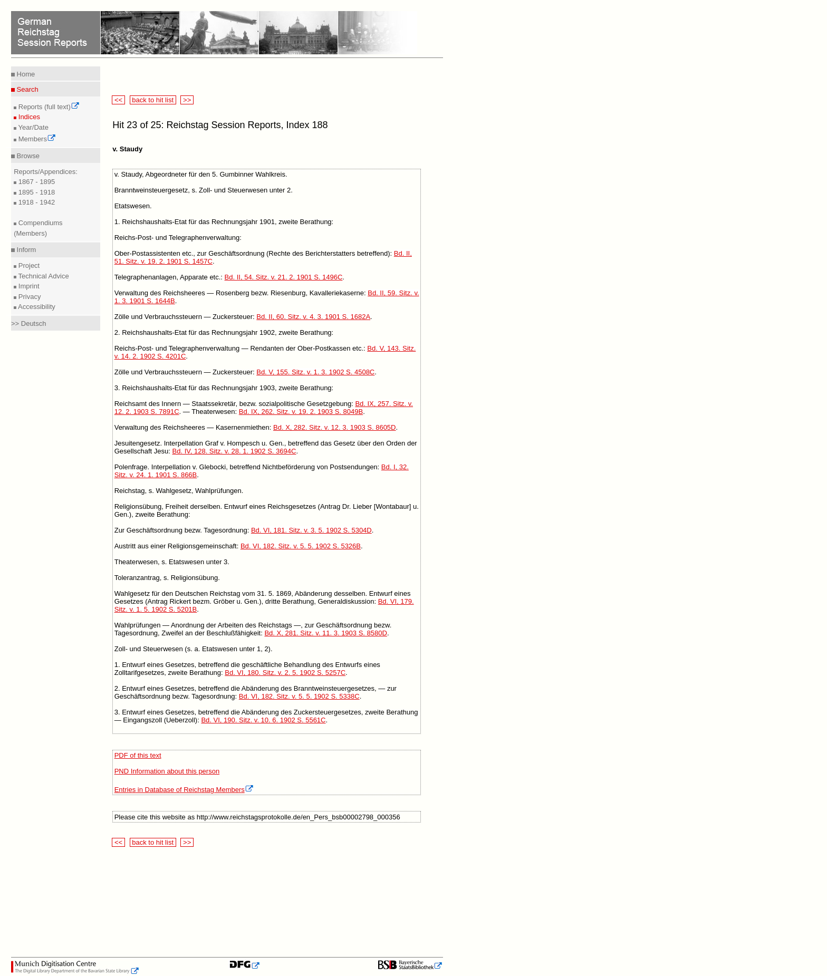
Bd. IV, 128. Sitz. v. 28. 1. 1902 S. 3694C (234, 451)
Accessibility (35, 307)
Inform (25, 250)
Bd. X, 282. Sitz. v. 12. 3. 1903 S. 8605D (334, 427)
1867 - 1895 (35, 182)
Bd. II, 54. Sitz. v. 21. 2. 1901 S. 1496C (284, 277)
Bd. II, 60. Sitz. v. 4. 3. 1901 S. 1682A (313, 317)
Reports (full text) (48, 107)
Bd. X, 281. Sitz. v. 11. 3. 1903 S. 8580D (325, 633)
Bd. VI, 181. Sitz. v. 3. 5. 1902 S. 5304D (311, 530)
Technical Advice (42, 276)
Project (28, 265)
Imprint (27, 286)
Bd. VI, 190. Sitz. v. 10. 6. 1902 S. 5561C (263, 720)
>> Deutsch (28, 323)
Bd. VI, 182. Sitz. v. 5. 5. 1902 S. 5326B (301, 546)
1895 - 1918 (35, 192)
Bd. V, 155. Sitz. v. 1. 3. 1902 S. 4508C (315, 372)
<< (118, 100)
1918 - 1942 (35, 202)
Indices (28, 117)
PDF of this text (137, 755)
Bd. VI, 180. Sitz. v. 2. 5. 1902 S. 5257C (285, 673)
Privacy (28, 297)
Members (36, 139)
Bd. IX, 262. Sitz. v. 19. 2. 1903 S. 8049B (301, 411)
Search (27, 89)
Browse (27, 156)
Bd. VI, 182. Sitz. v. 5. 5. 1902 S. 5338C (299, 696)
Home (25, 74)
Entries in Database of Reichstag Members (184, 790)
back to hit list (153, 100)
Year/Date (32, 127)
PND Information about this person (166, 771)
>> (187, 100)
